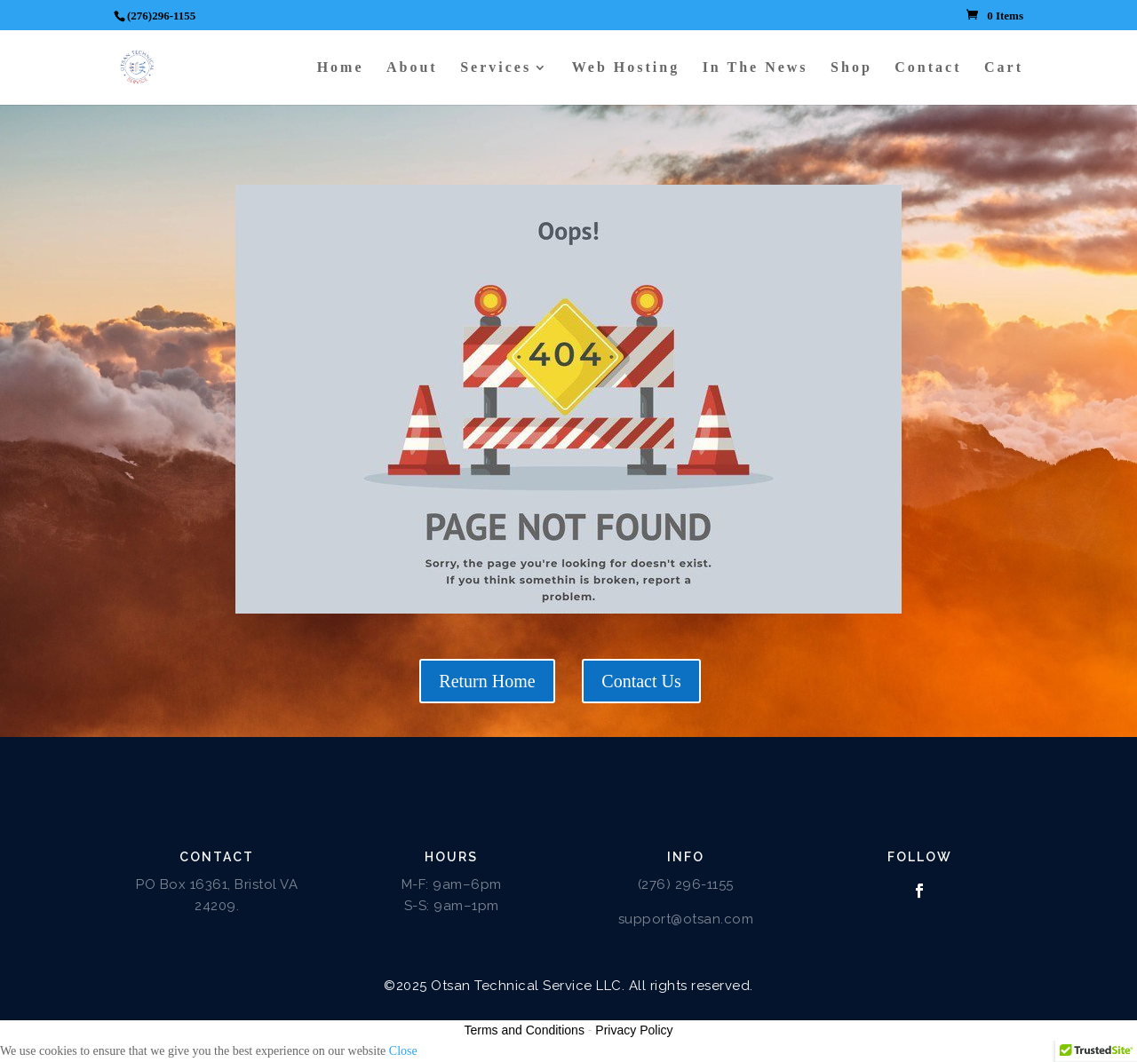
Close (403, 1051)
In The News (755, 68)
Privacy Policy (633, 1030)
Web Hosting (626, 68)
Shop (851, 68)
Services (495, 68)
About (412, 68)
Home (340, 68)
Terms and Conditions (524, 1030)
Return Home (487, 681)
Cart (1003, 68)
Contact (927, 68)
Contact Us (640, 681)
